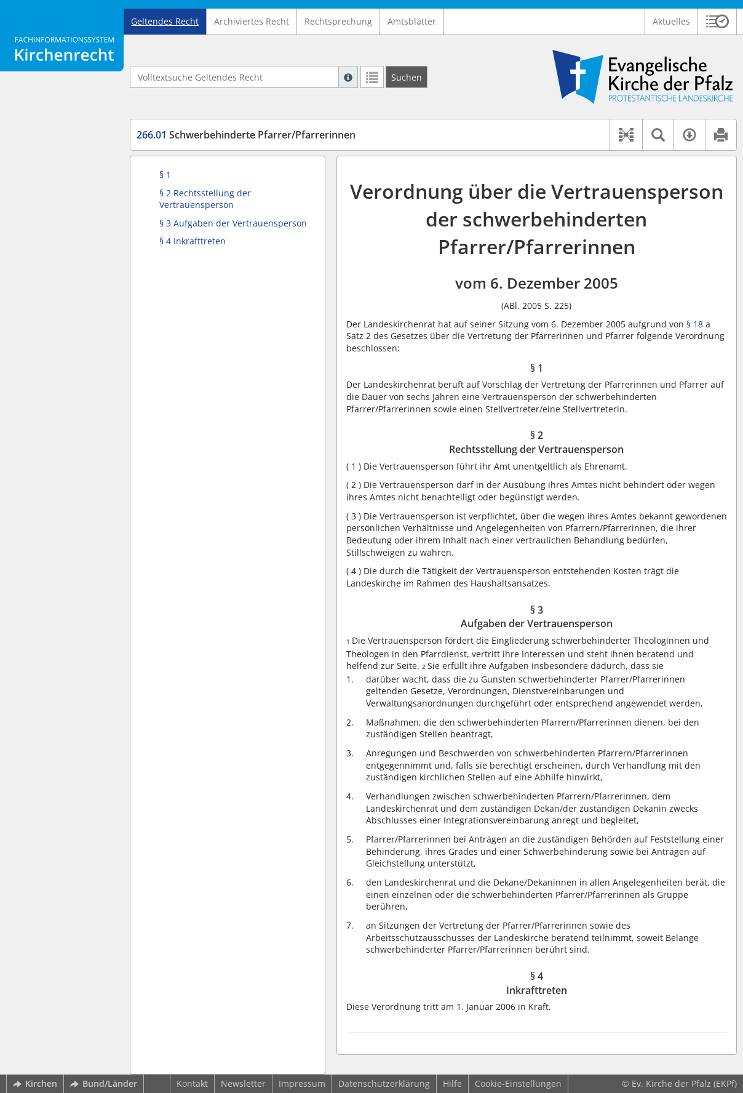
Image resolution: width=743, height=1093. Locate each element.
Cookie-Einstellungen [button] (518, 1083)
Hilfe (452, 1083)
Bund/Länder (103, 1083)
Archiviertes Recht (251, 21)
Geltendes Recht (165, 21)
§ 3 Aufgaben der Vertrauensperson (233, 223)
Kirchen (35, 1083)
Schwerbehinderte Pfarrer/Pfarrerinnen (246, 135)
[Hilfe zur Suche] (348, 77)
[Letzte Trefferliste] (372, 77)
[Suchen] (406, 77)
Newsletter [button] (243, 1083)
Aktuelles (671, 21)
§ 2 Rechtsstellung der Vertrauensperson (205, 199)
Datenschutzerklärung (384, 1083)
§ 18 (694, 324)
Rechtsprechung (338, 21)
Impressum (302, 1083)
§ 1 (165, 174)
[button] (717, 21)
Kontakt (192, 1083)
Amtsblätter (411, 21)
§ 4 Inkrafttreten (192, 241)
